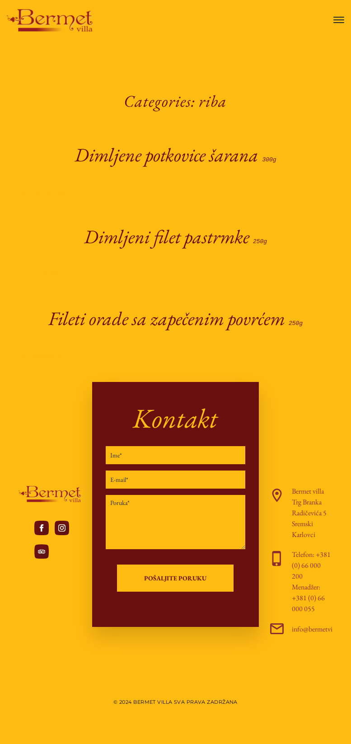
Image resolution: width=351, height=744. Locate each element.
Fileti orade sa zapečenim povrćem (175, 316)
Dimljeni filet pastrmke (175, 235)
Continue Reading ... (43, 191)
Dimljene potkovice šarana (175, 154)
